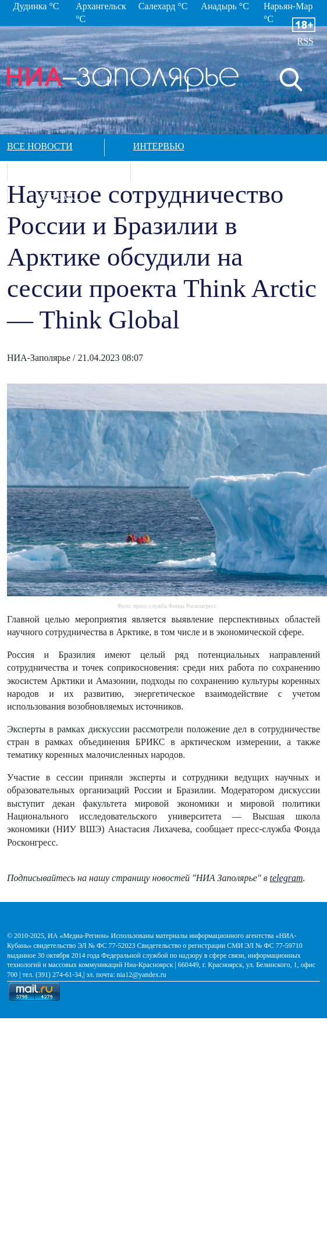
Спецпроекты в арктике (221, 171)
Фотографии (67, 171)
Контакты (61, 196)
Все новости (40, 146)
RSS (305, 41)
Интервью (158, 146)
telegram (286, 878)
